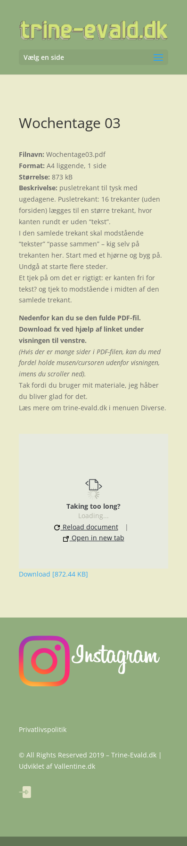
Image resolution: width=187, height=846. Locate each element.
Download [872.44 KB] (53, 573)
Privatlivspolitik (42, 729)
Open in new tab (93, 537)
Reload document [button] (86, 526)
